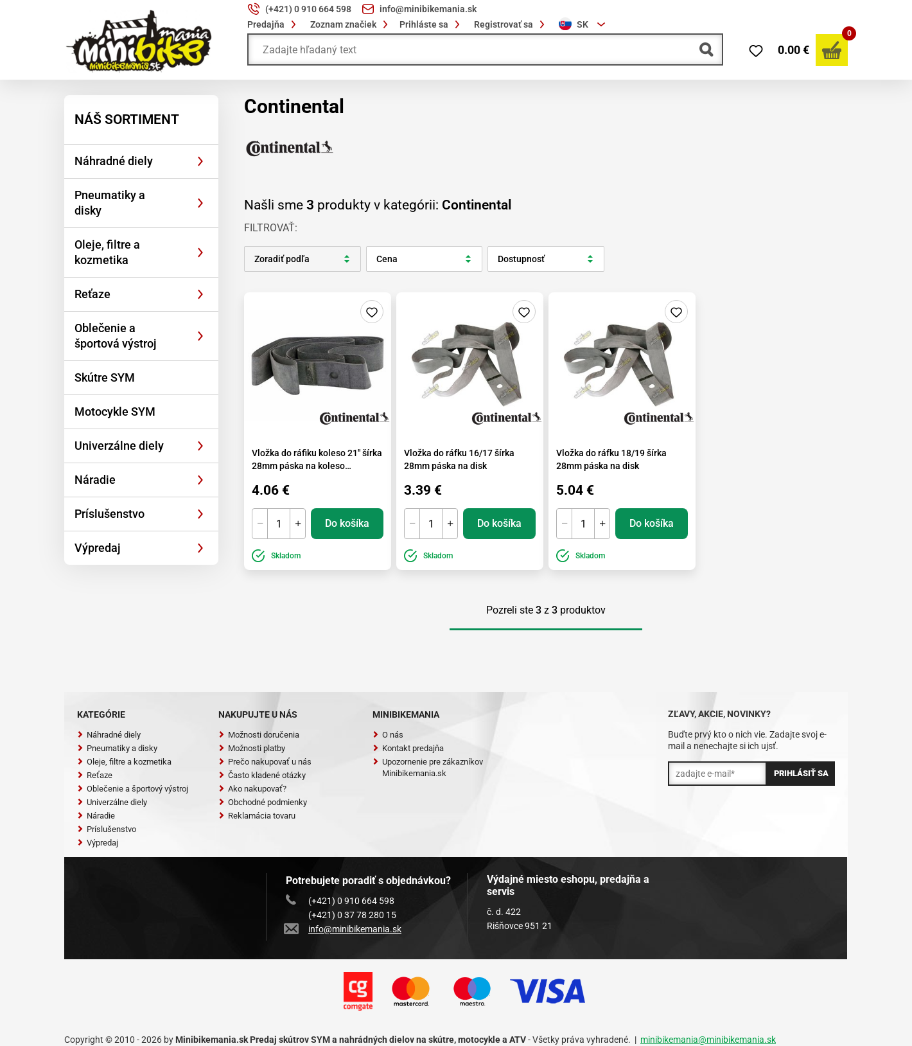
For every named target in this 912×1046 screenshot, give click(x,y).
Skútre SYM (105, 377)
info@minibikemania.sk (343, 929)
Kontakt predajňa (408, 748)
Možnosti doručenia (258, 735)
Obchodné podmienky (262, 802)
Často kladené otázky (262, 775)
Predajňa (273, 24)
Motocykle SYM (115, 411)
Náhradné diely (114, 161)
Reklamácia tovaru (256, 815)
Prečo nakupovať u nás (264, 762)
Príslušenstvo (110, 513)
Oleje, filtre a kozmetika (107, 252)
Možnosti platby (251, 748)
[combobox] (584, 24)
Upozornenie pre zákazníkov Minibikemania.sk (428, 767)
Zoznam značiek (351, 24)
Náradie (95, 479)
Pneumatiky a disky (110, 202)
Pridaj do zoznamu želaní (371, 311)
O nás (388, 735)
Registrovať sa (511, 24)
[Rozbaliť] (200, 161)
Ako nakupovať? (252, 788)
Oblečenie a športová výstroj (116, 335)
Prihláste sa (431, 24)
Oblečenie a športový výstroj (132, 788)
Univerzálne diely (119, 445)
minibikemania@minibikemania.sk (708, 1039)
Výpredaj (98, 547)
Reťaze (92, 294)
